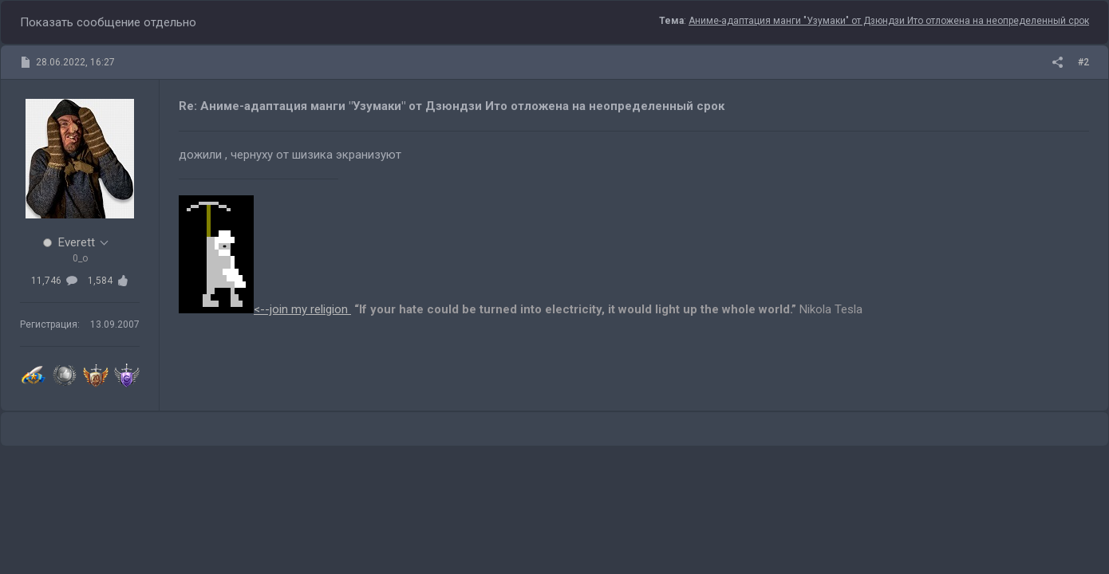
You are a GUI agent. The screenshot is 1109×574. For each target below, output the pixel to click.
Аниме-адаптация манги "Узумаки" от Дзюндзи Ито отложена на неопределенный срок (889, 20)
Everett (76, 242)
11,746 (54, 280)
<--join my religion (265, 309)
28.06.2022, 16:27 (75, 62)
